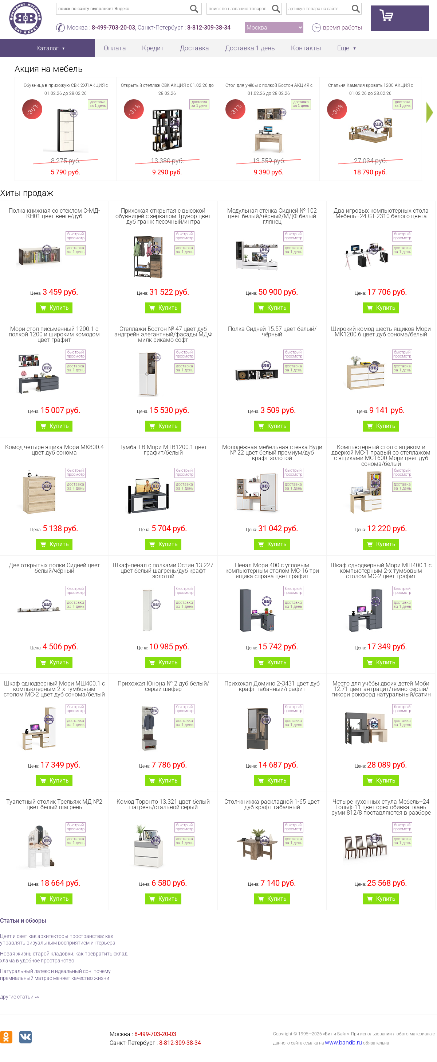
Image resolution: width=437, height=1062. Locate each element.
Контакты (306, 48)
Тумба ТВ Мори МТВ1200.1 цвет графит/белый (163, 450)
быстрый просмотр (75, 236)
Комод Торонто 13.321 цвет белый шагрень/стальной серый (163, 804)
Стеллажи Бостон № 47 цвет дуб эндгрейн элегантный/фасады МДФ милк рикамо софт (163, 334)
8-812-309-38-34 (209, 27)
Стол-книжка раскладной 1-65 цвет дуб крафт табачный (272, 804)
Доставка (194, 48)
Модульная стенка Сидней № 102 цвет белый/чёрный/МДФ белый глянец (272, 216)
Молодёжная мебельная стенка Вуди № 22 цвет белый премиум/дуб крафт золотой (272, 453)
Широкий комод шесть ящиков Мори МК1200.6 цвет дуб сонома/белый (381, 331)
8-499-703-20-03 (113, 27)
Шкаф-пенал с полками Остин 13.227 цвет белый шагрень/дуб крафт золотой (163, 571)
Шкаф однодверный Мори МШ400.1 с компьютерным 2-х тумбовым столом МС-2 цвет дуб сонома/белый (54, 689)
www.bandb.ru (343, 1042)
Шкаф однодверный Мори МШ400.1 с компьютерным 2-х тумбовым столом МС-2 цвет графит (381, 571)
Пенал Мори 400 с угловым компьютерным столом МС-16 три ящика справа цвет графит (272, 571)
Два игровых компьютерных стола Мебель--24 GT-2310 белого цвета (381, 213)
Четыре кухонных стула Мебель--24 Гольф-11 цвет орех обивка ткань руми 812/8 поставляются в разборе (381, 807)
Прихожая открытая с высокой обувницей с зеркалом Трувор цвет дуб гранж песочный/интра (163, 216)
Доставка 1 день (250, 48)
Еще (343, 48)
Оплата (115, 48)
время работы (342, 27)
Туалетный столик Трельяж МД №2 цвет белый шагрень (54, 804)
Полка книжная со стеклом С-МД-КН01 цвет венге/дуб (54, 213)
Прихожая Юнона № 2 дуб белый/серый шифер (163, 686)
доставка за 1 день (98, 104)
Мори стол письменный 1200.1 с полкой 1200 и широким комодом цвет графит (54, 334)
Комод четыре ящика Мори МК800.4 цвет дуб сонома (54, 450)
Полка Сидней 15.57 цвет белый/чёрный (272, 331)
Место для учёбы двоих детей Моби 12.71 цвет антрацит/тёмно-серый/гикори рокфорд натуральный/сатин (381, 689)
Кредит (153, 48)
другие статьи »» (19, 997)
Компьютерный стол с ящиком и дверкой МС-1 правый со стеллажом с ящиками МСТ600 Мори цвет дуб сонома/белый (380, 455)
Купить (59, 307)
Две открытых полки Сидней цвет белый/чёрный (54, 568)
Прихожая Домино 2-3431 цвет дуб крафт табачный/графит (272, 686)
